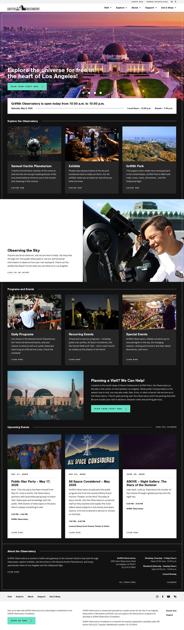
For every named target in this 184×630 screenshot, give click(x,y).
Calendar (171, 582)
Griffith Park (135, 166)
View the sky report (18, 272)
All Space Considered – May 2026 (89, 483)
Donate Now (137, 2)
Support (149, 8)
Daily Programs (22, 334)
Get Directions (127, 582)
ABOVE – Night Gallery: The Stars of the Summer (146, 483)
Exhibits (74, 166)
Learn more (17, 359)
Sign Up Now (19, 621)
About (135, 8)
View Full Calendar (166, 427)
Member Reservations (157, 2)
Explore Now (17, 188)
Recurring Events (81, 334)
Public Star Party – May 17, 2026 (30, 483)
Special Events (136, 334)
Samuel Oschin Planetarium (31, 166)
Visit (106, 8)
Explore (120, 8)
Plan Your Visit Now (24, 87)
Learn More (75, 359)
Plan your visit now (108, 409)
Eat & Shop (167, 8)
